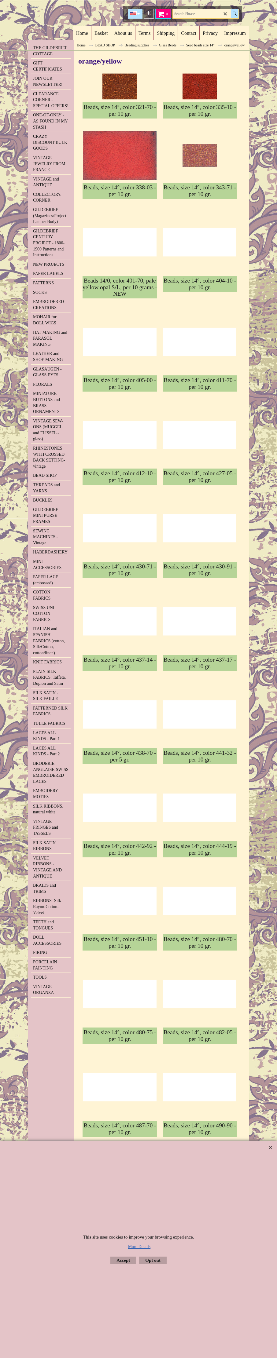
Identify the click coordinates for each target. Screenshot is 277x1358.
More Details (139, 1246)
